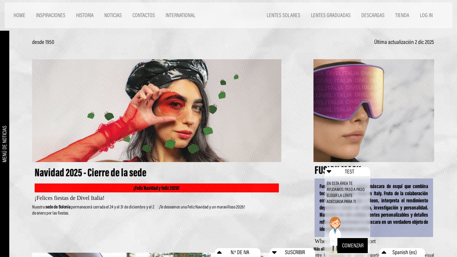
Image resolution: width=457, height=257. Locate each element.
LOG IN (426, 15)
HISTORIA (85, 15)
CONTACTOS (143, 15)
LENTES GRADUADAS (331, 15)
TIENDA (402, 15)
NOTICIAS (113, 15)
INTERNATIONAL (180, 15)
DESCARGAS (373, 15)
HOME (19, 15)
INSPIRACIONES (50, 15)
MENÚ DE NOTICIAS (4, 144)
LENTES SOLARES (283, 15)
